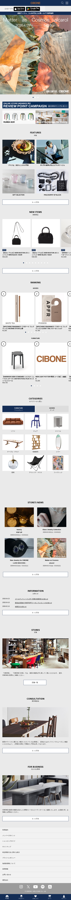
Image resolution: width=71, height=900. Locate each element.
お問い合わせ (6, 874)
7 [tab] (41, 263)
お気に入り (35, 897)
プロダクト (21, 897)
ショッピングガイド (8, 841)
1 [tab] (33, 97)
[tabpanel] (35, 54)
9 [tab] (47, 263)
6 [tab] (38, 263)
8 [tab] (44, 263)
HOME (7, 897)
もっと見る (35, 202)
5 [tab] (35, 263)
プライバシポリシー (8, 858)
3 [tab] (38, 97)
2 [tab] (35, 97)
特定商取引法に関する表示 (11, 852)
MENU (67, 3)
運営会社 (5, 880)
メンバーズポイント (8, 835)
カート (49, 897)
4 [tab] (32, 263)
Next (63, 241)
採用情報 (5, 869)
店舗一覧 (35, 682)
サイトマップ (6, 847)
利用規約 (5, 830)
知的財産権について (8, 863)
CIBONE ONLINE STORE (35, 5)
